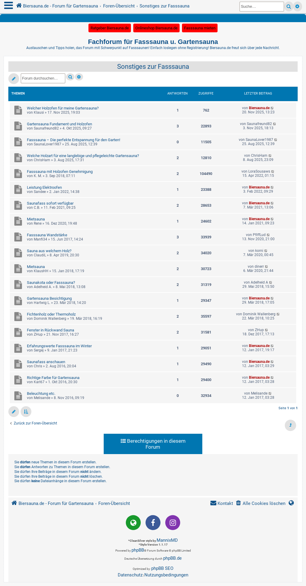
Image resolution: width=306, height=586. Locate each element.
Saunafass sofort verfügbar (50, 203)
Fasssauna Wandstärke (47, 235)
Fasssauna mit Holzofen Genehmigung (60, 171)
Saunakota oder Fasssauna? (51, 282)
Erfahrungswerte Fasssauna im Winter (59, 346)
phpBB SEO (162, 568)
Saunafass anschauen (46, 362)
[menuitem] (260, 503)
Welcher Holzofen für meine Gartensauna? (63, 108)
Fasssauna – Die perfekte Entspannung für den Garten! (73, 140)
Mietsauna (36, 219)
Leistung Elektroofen (44, 187)
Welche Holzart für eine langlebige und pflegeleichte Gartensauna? (83, 155)
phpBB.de (172, 558)
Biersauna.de (259, 108)
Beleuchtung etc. (41, 393)
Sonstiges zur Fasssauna (153, 66)
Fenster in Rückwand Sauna (50, 330)
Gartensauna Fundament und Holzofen (59, 124)
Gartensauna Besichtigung (49, 298)
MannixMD (167, 540)
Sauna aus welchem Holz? (49, 251)
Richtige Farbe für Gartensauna (53, 377)
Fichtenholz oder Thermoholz (51, 314)
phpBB (137, 550)
